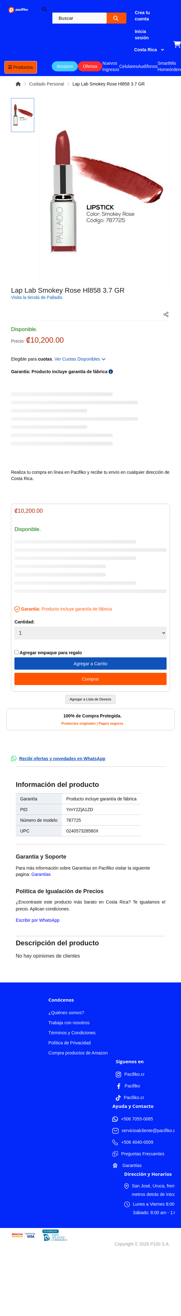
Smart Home (163, 66)
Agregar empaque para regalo (48, 652)
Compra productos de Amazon (78, 1052)
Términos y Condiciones (71, 1032)
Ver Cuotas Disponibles (80, 359)
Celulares (128, 66)
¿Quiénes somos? (66, 1012)
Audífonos (147, 66)
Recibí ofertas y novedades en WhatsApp (62, 758)
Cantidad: (24, 621)
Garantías (41, 874)
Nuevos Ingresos (110, 66)
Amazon (65, 66)
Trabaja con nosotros (68, 1022)
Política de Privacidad (69, 1042)
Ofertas (90, 66)
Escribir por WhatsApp (37, 920)
